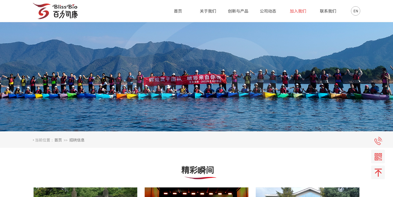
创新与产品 (238, 11)
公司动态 (268, 11)
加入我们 (298, 11)
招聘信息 (77, 140)
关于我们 (208, 11)
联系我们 (328, 11)
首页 (58, 140)
